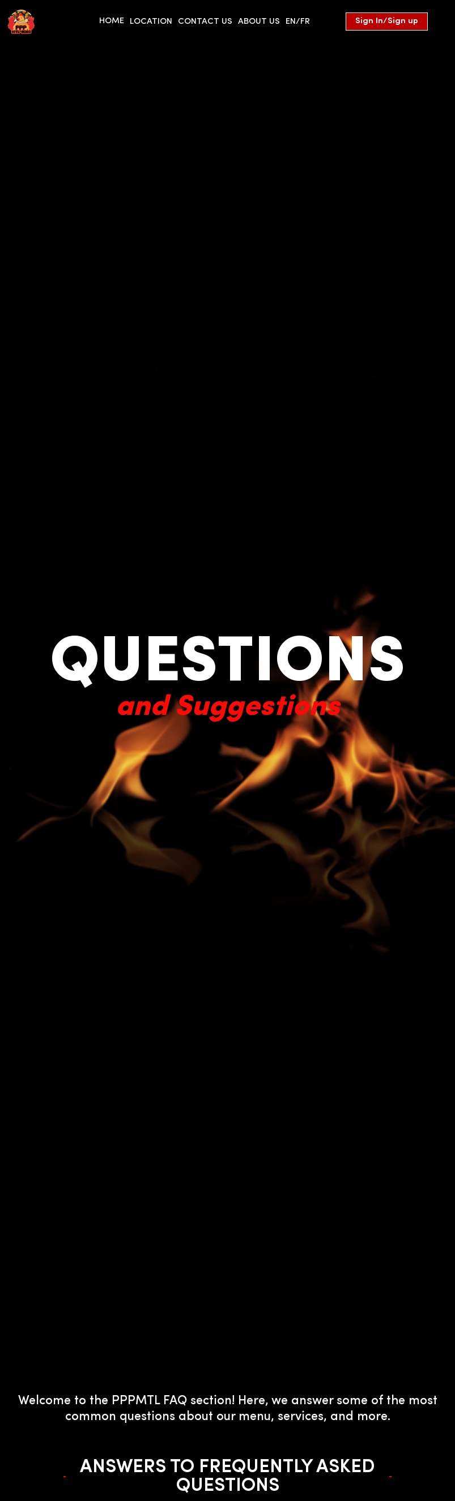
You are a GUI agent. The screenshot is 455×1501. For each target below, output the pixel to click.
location (151, 22)
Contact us (205, 22)
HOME (111, 21)
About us (259, 22)
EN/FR (298, 22)
